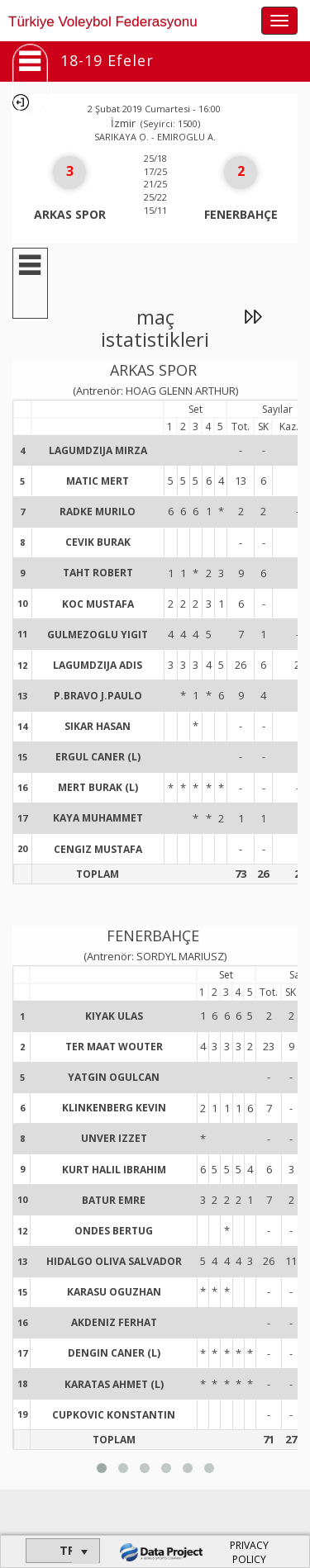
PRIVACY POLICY (249, 1552)
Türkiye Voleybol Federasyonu (103, 22)
